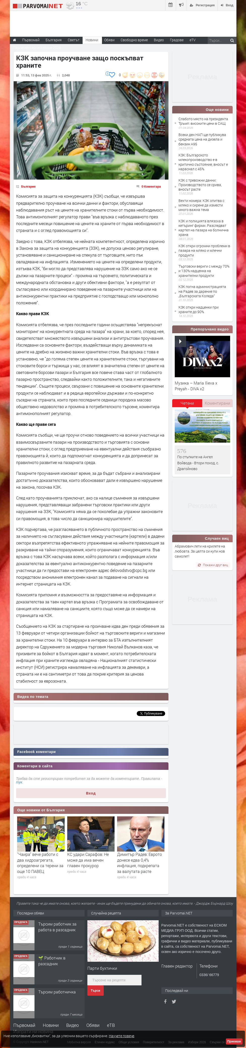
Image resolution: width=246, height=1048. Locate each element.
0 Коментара (151, 186)
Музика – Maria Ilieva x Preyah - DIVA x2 (196, 385)
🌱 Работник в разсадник (51, 960)
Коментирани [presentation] (217, 403)
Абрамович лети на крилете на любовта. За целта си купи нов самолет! (200, 551)
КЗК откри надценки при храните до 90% (199, 309)
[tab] (187, 405)
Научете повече (121, 1035)
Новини (92, 39)
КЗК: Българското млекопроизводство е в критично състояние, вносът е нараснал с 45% (203, 162)
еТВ (111, 1025)
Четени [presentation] (187, 403)
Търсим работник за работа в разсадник (57, 926)
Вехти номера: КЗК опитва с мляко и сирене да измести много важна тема (201, 205)
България (28, 186)
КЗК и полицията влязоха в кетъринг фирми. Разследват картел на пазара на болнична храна (204, 228)
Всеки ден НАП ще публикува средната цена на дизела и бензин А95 (202, 139)
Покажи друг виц (213, 565)
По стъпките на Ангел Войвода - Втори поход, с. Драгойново (198, 462)
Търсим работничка (57, 991)
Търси (95, 990)
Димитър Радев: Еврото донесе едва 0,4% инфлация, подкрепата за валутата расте (139, 863)
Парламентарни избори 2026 (37, 47)
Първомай (24, 1025)
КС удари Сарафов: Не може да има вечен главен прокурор (88, 860)
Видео (72, 1025)
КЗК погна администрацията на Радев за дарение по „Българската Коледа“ (202, 291)
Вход (91, 793)
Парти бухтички (102, 968)
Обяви (92, 1025)
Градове (177, 39)
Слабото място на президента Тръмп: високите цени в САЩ (203, 121)
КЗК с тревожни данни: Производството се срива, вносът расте (200, 185)
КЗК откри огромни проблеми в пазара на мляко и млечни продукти (204, 250)
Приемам (234, 1041)
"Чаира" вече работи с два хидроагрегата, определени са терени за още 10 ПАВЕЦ (40, 863)
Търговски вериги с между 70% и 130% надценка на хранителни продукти (204, 271)
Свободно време (134, 39)
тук (19, 782)
